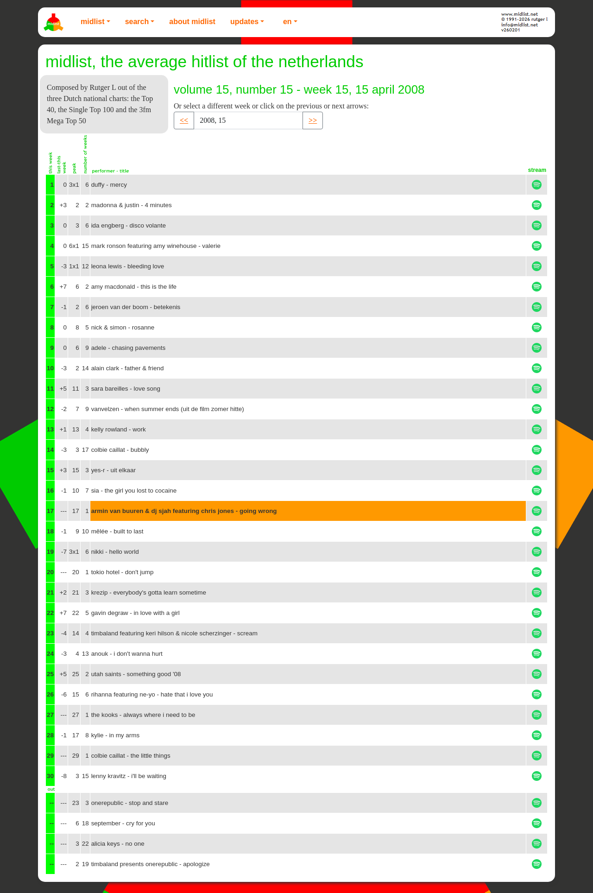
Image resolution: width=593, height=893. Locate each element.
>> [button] (313, 120)
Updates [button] (244, 21)
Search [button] (137, 21)
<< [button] (184, 120)
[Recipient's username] (248, 120)
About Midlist (192, 21)
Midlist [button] (93, 21)
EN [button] (287, 21)
